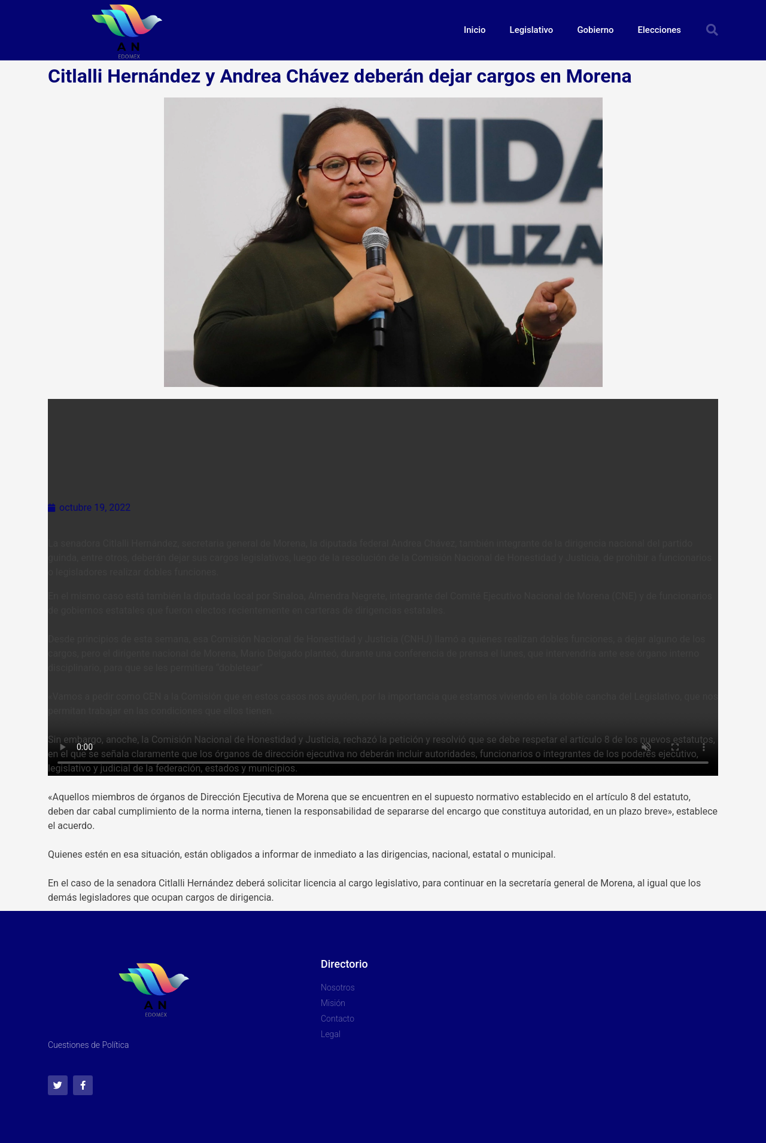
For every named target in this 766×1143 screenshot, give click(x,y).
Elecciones (659, 30)
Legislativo (532, 30)
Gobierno (595, 30)
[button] (712, 30)
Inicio (475, 30)
